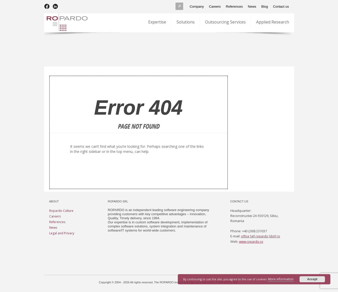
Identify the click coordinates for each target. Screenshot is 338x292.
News (53, 227)
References (57, 222)
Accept (312, 279)
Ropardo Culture (61, 211)
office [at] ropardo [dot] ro (260, 236)
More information (281, 279)
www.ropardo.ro (251, 241)
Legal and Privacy (61, 233)
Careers (55, 216)
